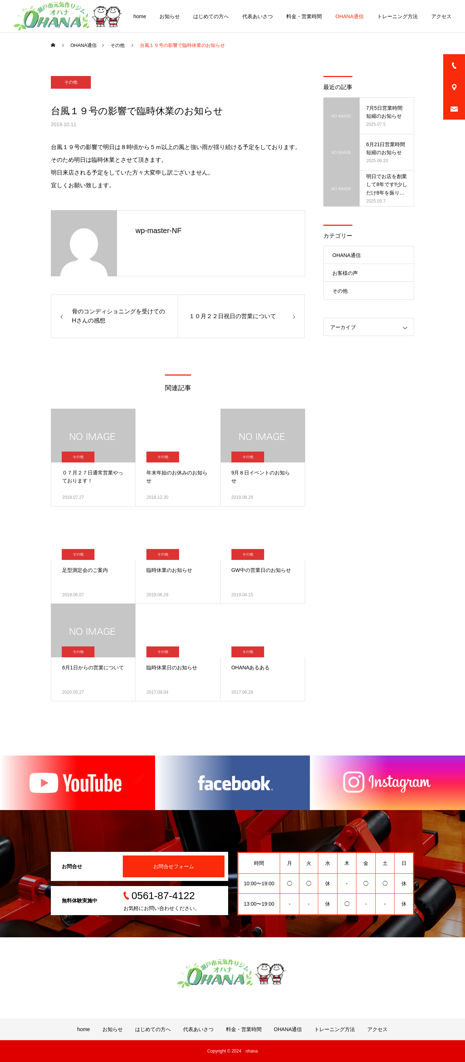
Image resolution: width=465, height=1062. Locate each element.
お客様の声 (345, 273)
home (139, 16)
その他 (70, 82)
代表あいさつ (257, 16)
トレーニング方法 (397, 16)
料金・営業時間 (304, 16)
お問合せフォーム (173, 866)
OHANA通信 (349, 16)
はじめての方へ (211, 16)
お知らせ (169, 16)
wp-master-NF (159, 231)
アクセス (441, 16)
